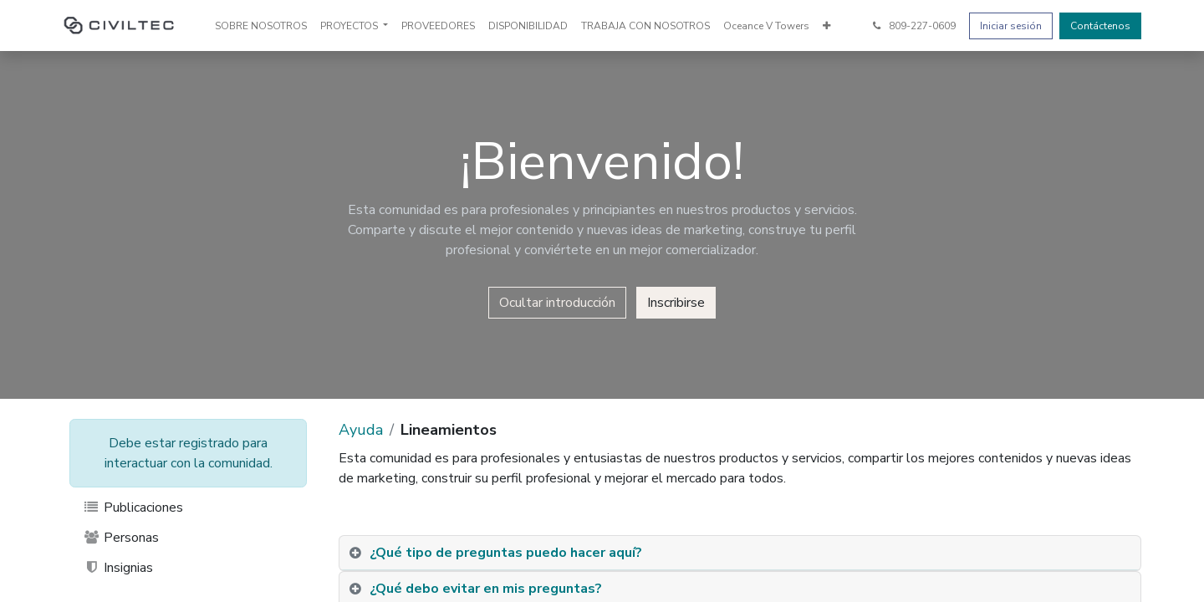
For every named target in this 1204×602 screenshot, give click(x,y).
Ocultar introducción (557, 302)
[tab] (739, 553)
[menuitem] (261, 26)
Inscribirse (676, 302)
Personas (121, 537)
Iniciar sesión (1011, 26)
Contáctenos (1100, 26)
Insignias (118, 568)
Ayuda (361, 430)
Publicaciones (133, 507)
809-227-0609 (913, 26)
